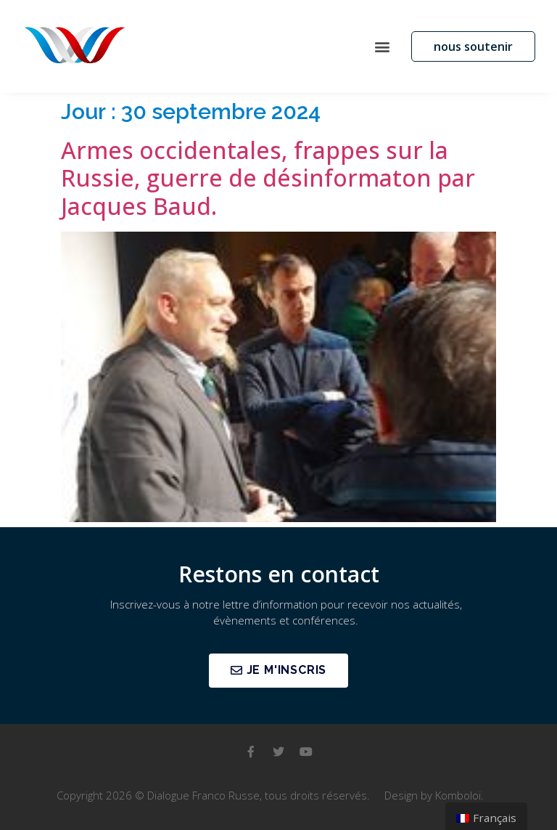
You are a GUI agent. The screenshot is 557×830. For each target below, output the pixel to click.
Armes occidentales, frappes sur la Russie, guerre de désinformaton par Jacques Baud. (268, 177)
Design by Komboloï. (434, 795)
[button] (382, 46)
